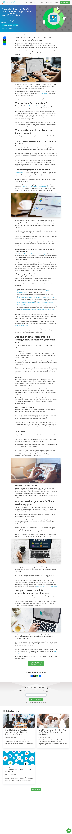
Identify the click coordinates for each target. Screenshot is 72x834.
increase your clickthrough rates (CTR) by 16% (36, 186)
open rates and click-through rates (46, 586)
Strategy (10, 25)
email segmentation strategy (35, 106)
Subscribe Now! (36, 699)
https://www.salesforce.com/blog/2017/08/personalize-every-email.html (36, 297)
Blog (42, 2)
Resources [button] (49, 2)
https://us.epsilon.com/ (21, 325)
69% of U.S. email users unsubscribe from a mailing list (31, 254)
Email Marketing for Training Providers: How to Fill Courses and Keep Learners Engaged (18, 732)
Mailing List (15, 25)
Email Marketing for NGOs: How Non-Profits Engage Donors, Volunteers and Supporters (52, 732)
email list (22, 53)
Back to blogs (36, 789)
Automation (4, 25)
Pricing (36, 2)
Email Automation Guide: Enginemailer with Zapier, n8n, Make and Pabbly (18, 769)
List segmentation (20, 172)
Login (56, 2)
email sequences (42, 93)
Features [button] (28, 2)
